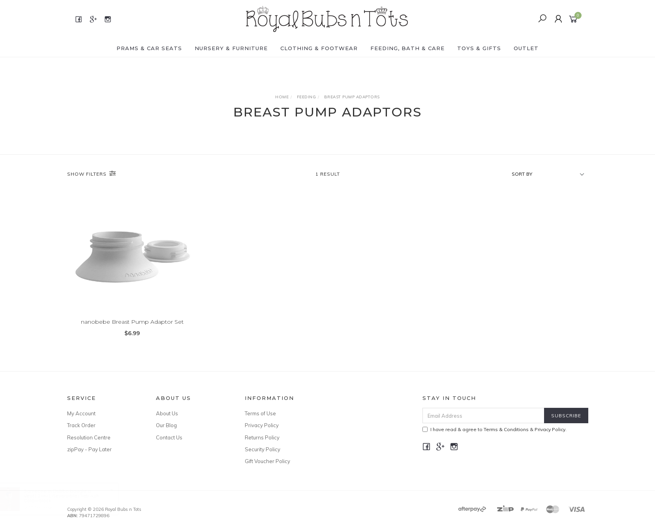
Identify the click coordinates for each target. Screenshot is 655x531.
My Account (81, 413)
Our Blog (166, 425)
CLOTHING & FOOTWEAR (319, 48)
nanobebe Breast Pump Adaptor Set (132, 321)
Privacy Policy (262, 425)
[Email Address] (483, 415)
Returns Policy (262, 437)
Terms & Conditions (506, 429)
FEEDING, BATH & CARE (407, 48)
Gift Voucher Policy (267, 461)
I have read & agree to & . (494, 429)
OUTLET (526, 48)
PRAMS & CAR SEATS (149, 48)
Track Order (81, 425)
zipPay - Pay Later (89, 449)
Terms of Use (260, 413)
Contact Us (169, 437)
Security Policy (262, 449)
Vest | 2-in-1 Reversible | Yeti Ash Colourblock (69, 498)
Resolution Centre (89, 437)
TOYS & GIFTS (479, 48)
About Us (167, 413)
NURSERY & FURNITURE (231, 48)
